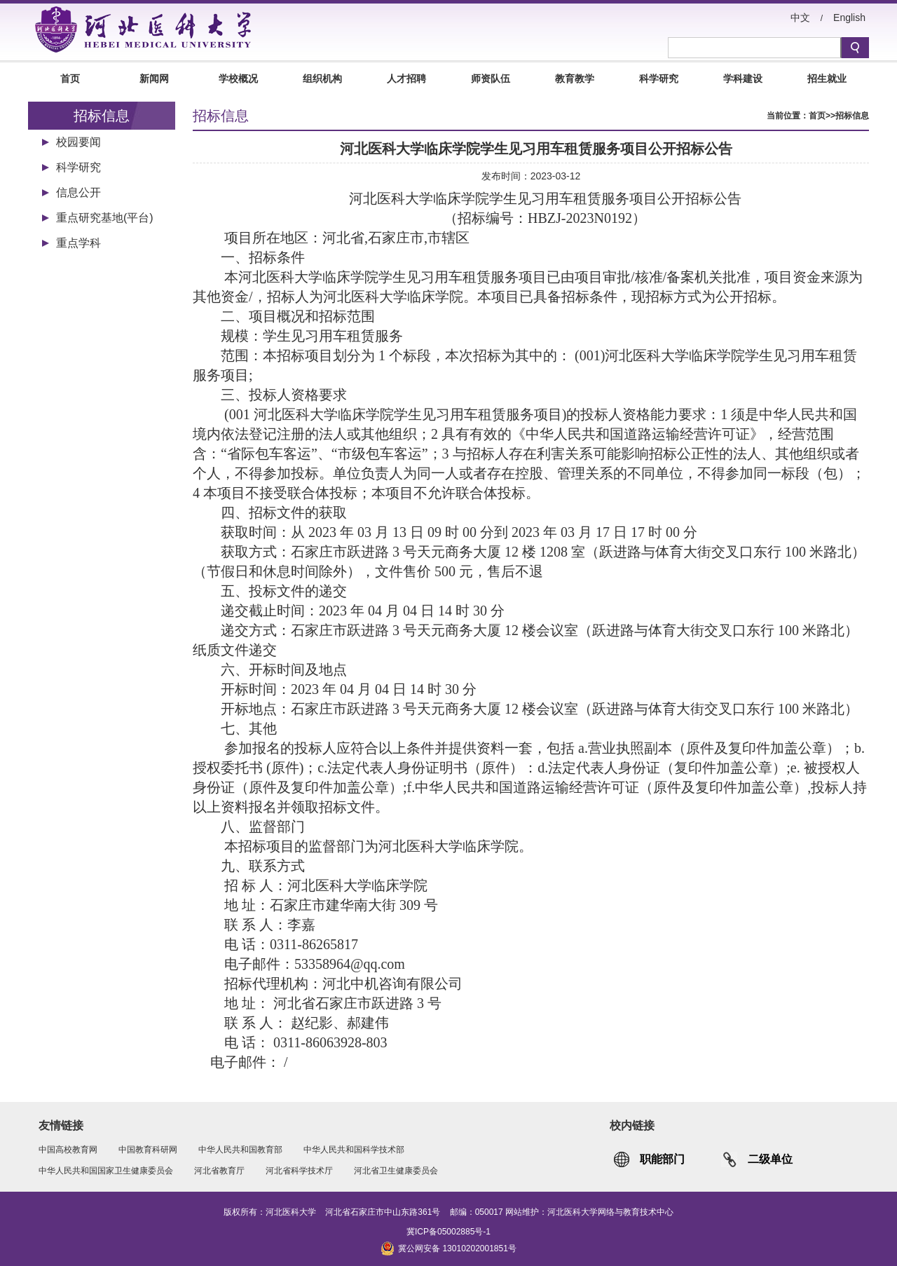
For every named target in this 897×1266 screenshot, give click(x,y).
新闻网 (154, 78)
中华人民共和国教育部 (240, 1150)
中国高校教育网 (68, 1150)
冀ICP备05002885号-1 (448, 1232)
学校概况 (238, 78)
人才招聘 (406, 78)
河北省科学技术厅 (299, 1171)
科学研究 (658, 78)
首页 (70, 78)
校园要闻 (78, 142)
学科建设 (742, 78)
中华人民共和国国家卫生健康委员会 (106, 1171)
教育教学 (574, 78)
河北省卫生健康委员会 (396, 1171)
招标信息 (852, 116)
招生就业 (827, 78)
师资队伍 (490, 78)
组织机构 (322, 78)
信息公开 (78, 192)
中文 (800, 17)
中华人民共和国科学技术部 (353, 1150)
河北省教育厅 (219, 1171)
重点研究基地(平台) (104, 218)
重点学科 (78, 243)
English (849, 17)
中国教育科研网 (147, 1150)
